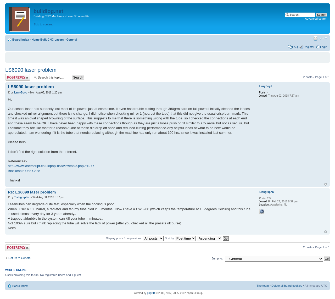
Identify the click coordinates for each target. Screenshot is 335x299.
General (71, 39)
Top (325, 184)
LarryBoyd (20, 92)
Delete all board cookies (286, 285)
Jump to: (217, 258)
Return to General (19, 257)
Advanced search (316, 18)
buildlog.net (48, 11)
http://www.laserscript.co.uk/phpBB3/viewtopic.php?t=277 (51, 166)
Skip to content (43, 24)
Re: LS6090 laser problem (32, 192)
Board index (20, 39)
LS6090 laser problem (31, 70)
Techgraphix (22, 197)
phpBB (151, 293)
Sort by (180, 238)
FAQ (295, 46)
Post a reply (17, 77)
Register (309, 46)
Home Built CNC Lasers (47, 39)
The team (263, 285)
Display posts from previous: (135, 238)
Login (323, 46)
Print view (315, 38)
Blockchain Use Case (24, 171)
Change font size (323, 38)
